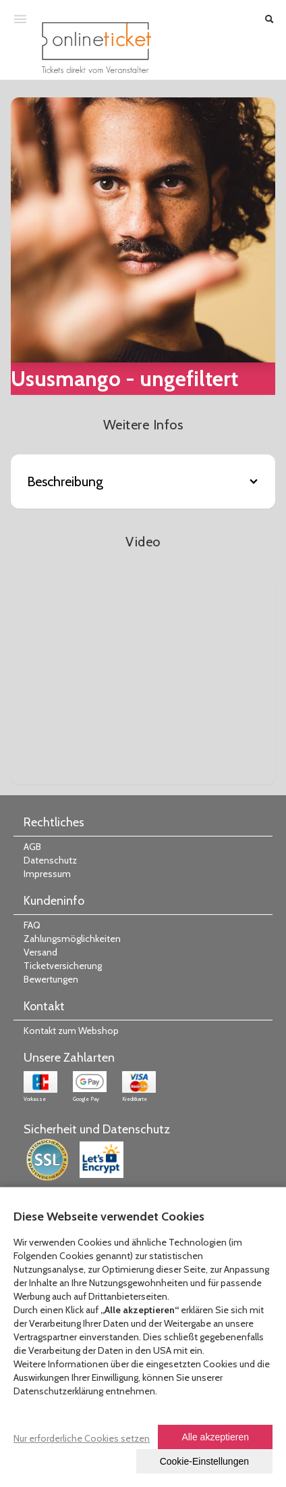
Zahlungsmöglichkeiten (72, 939)
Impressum (47, 874)
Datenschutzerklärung (58, 1391)
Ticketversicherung (63, 966)
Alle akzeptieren (215, 1437)
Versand (40, 952)
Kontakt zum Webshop (71, 1030)
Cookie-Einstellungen (204, 1461)
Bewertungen (51, 979)
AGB (32, 847)
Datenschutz (50, 860)
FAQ (32, 925)
